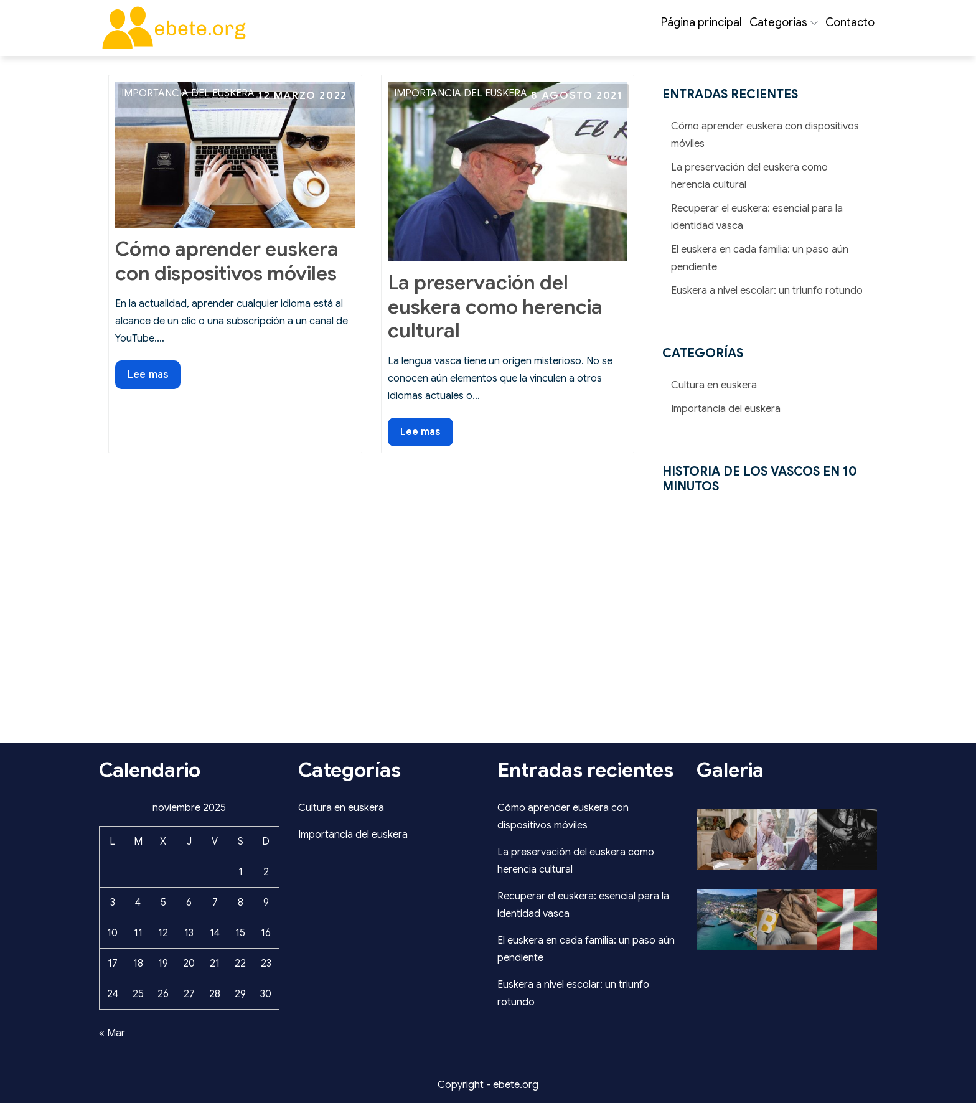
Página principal (701, 22)
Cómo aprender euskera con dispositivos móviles (227, 261)
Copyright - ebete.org (488, 1085)
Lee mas (154, 377)
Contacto (850, 22)
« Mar (112, 1033)
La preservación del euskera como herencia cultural (495, 306)
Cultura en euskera (714, 385)
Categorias (783, 22)
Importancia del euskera (188, 93)
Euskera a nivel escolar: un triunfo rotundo (767, 290)
